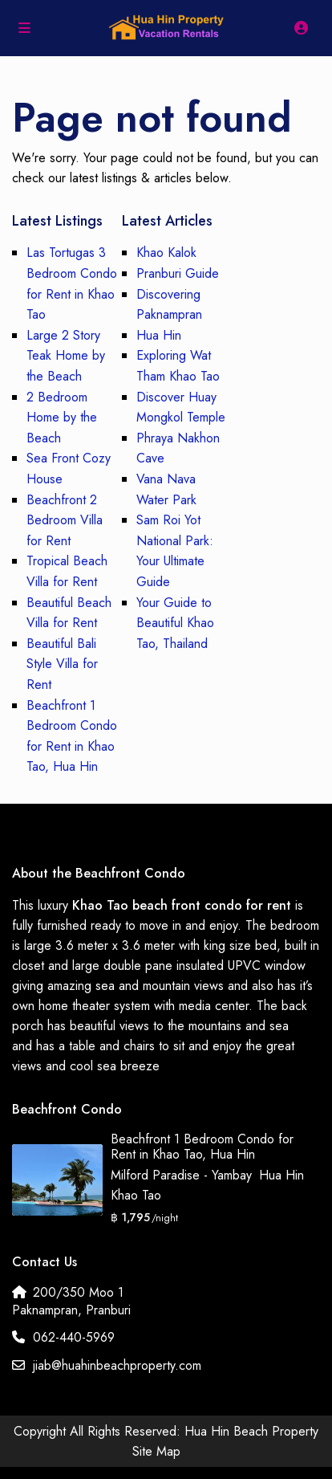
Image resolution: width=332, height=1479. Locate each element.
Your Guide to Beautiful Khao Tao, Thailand (175, 623)
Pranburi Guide (177, 273)
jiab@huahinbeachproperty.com (117, 1365)
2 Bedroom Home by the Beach (61, 417)
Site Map (156, 1451)
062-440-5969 (74, 1337)
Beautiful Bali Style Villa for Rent (62, 664)
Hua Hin (158, 335)
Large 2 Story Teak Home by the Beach (65, 355)
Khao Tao (136, 1195)
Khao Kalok (166, 252)
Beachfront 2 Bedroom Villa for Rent (64, 520)
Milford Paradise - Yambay (181, 1175)
